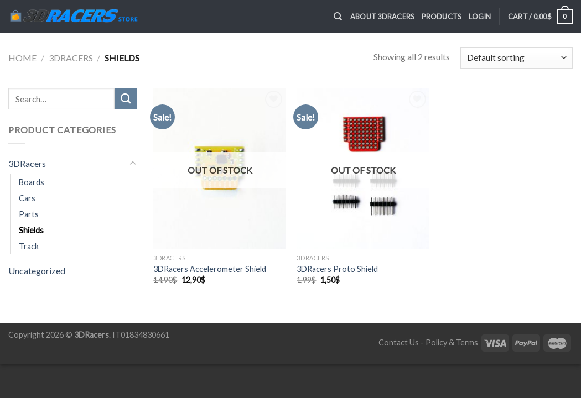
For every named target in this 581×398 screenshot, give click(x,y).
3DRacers (71, 58)
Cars (27, 198)
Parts (29, 214)
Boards (31, 182)
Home (22, 58)
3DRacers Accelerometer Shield (209, 269)
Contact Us (398, 342)
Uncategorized (36, 270)
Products (441, 16)
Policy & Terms (452, 342)
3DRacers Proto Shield (337, 269)
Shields (31, 230)
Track (29, 246)
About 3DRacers (382, 16)
